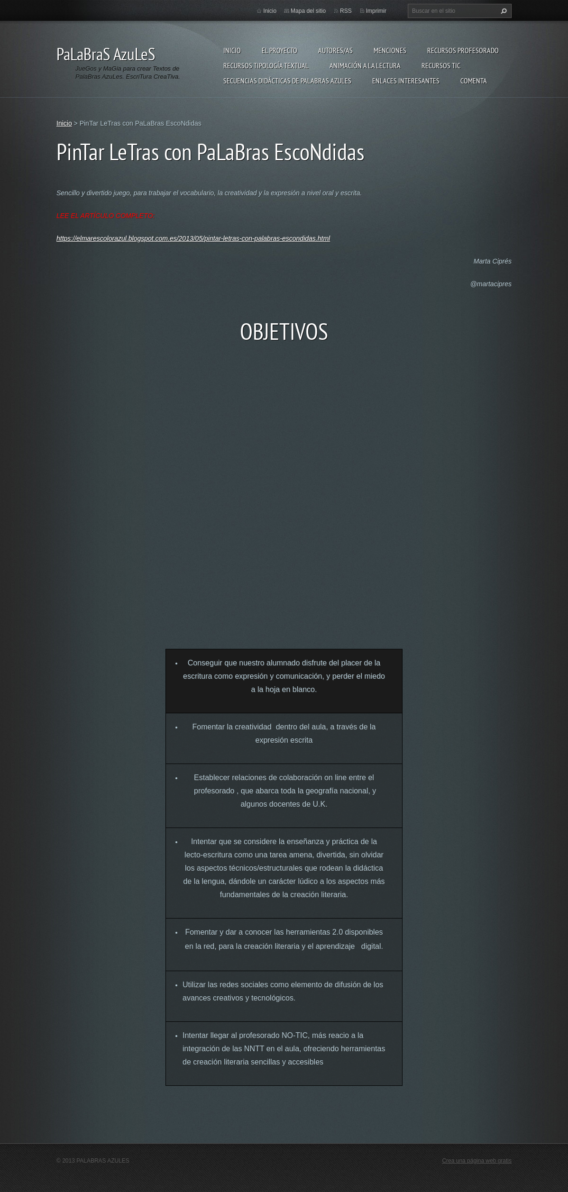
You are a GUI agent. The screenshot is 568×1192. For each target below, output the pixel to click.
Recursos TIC (440, 65)
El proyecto (279, 50)
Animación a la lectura (365, 65)
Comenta (473, 80)
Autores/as (335, 50)
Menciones (390, 50)
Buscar (502, 11)
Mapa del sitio (308, 11)
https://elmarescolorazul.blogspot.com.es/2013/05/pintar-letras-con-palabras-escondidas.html (193, 238)
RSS (346, 11)
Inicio (232, 50)
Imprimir (376, 11)
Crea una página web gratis (477, 1160)
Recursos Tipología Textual (266, 65)
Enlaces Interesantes (406, 80)
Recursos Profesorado (463, 50)
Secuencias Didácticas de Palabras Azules (287, 80)
